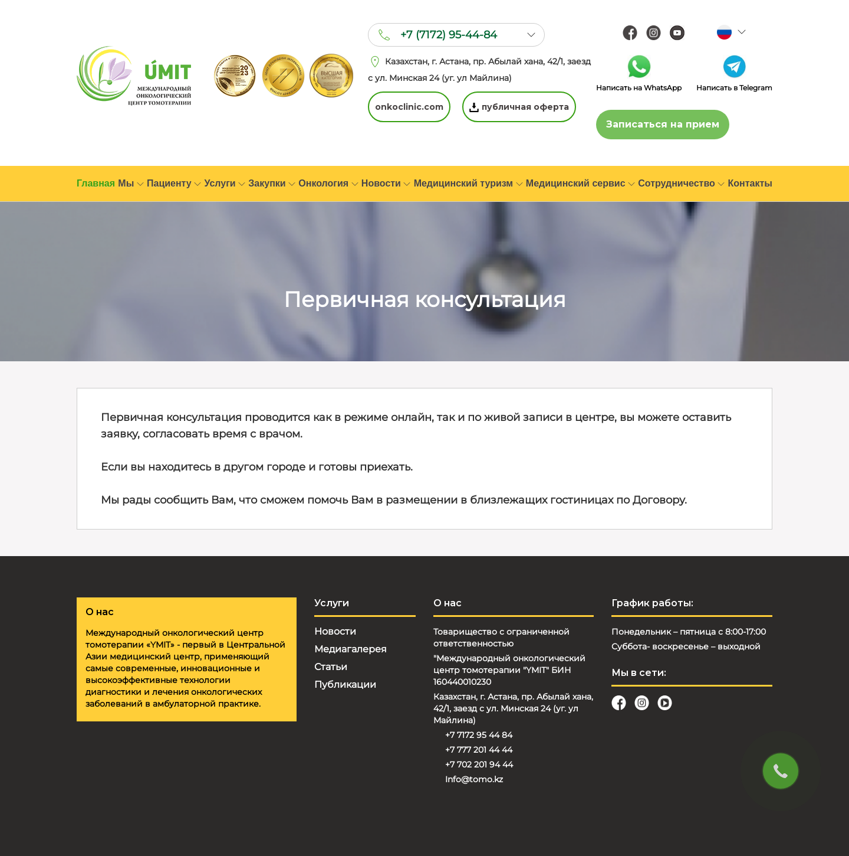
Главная (96, 183)
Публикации (345, 684)
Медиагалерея (350, 649)
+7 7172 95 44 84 (478, 735)
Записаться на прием (662, 124)
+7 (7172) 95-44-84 (448, 34)
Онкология (328, 183)
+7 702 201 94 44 (479, 764)
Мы (130, 183)
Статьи (330, 666)
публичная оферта (519, 107)
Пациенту (174, 183)
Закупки (271, 183)
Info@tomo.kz (474, 779)
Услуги (224, 183)
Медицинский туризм (468, 183)
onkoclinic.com (409, 107)
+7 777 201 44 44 (478, 749)
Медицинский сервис (580, 183)
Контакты (750, 183)
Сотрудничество (681, 183)
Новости (386, 183)
